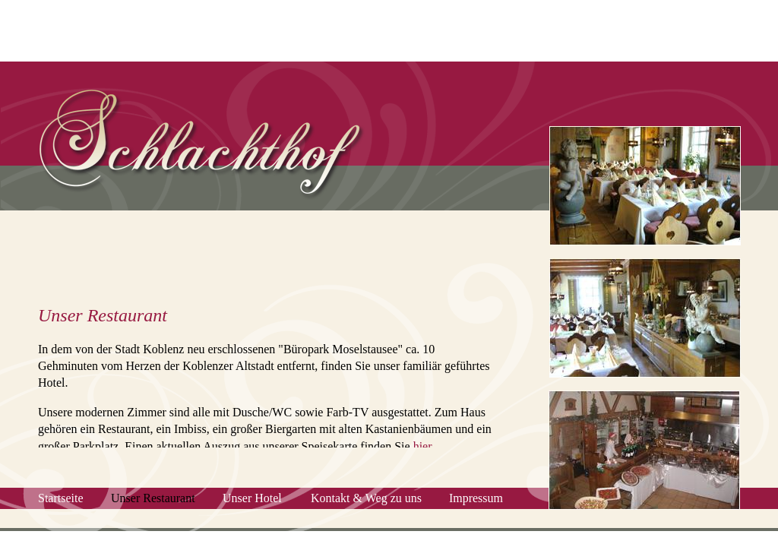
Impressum (476, 498)
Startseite (61, 498)
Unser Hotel (252, 498)
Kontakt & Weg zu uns (366, 498)
